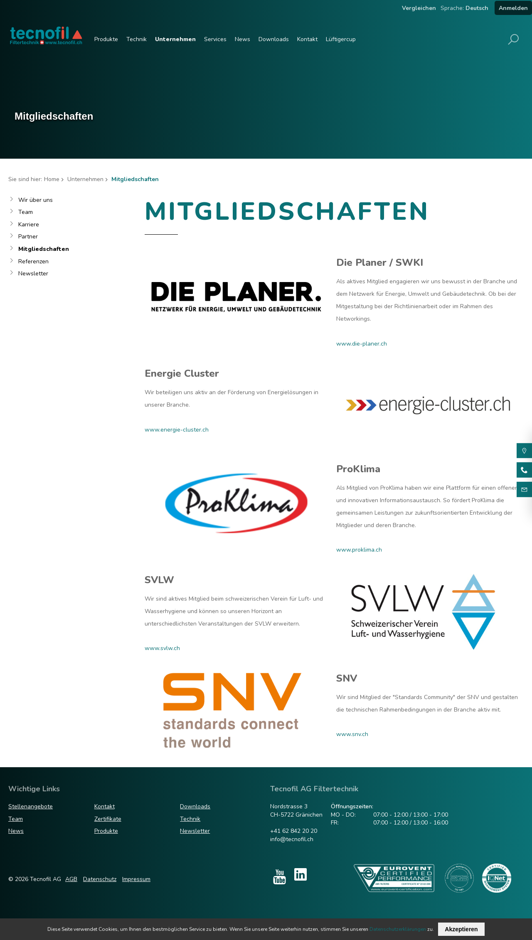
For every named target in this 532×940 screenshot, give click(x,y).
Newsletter (33, 273)
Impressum (136, 879)
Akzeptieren (461, 929)
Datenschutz (99, 879)
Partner (28, 237)
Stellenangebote (30, 806)
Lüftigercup (341, 39)
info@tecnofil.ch (291, 839)
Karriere (28, 224)
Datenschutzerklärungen (397, 929)
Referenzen (33, 261)
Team (25, 212)
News (242, 39)
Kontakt (307, 39)
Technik (136, 39)
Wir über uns (35, 200)
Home (51, 179)
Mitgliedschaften (43, 249)
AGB (71, 879)
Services (215, 39)
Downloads (274, 39)
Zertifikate (107, 819)
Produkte (106, 39)
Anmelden (513, 8)
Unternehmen (175, 39)
